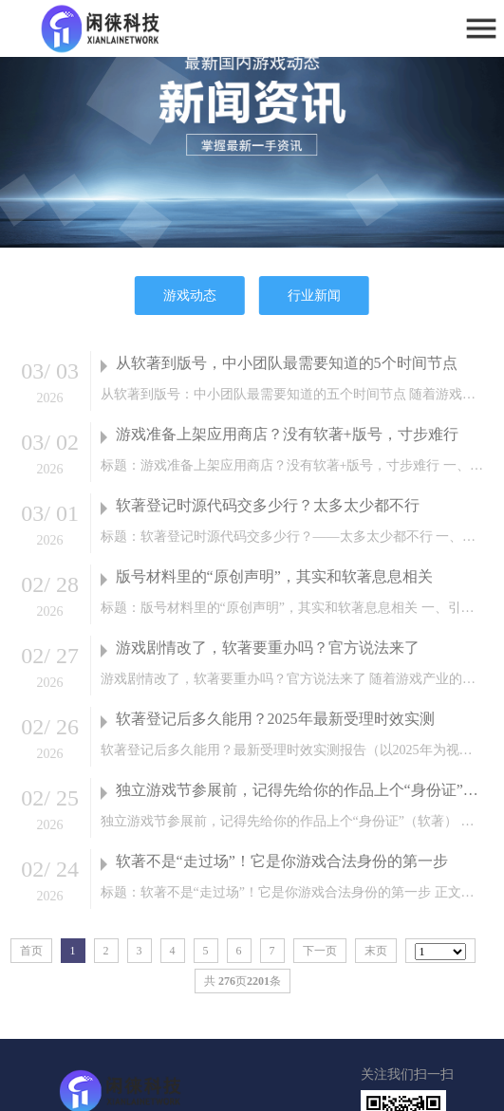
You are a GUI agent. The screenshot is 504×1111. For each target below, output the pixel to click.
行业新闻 (314, 295)
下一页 (320, 950)
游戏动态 (189, 295)
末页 (375, 950)
